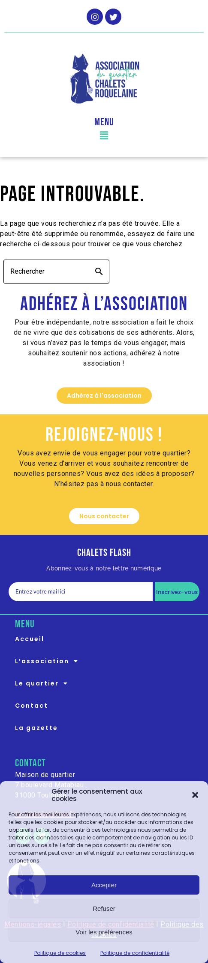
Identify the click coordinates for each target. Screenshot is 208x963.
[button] (195, 795)
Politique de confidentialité (134, 953)
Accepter (104, 885)
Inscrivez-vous (177, 592)
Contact (31, 705)
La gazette (36, 728)
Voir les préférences (104, 932)
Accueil (29, 639)
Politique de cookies (60, 953)
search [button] (99, 271)
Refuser (104, 908)
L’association (49, 661)
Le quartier (44, 683)
